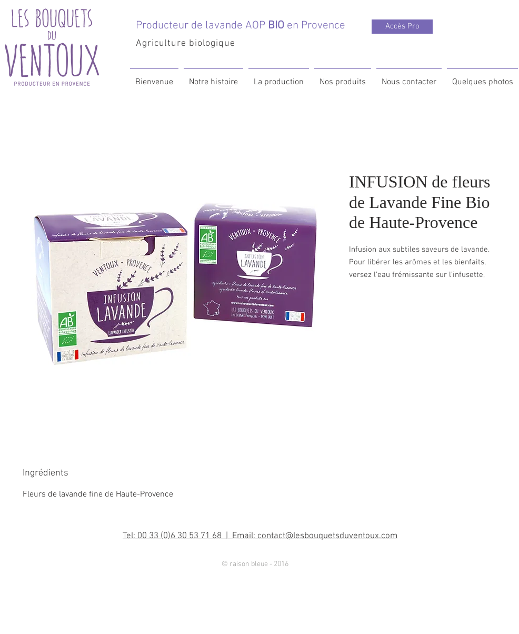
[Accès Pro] (402, 26)
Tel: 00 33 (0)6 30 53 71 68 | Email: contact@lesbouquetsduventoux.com (260, 536)
